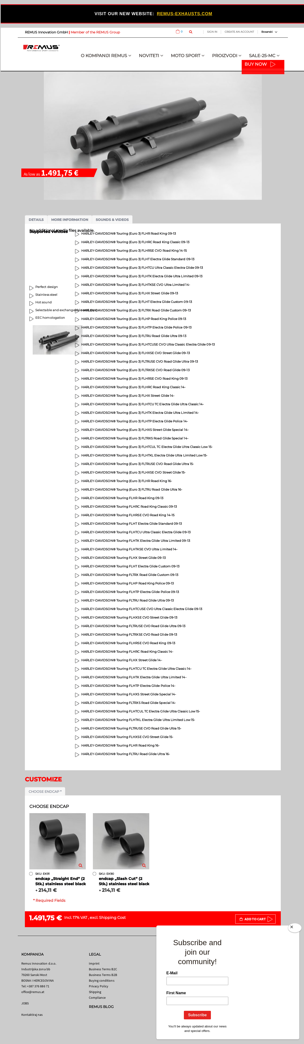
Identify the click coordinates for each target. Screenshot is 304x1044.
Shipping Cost (112, 917)
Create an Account (239, 31)
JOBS (25, 1003)
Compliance (97, 997)
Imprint (94, 963)
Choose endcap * (45, 791)
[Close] (295, 929)
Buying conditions (101, 980)
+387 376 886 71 (38, 986)
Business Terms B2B (103, 975)
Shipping (95, 992)
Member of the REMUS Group (95, 32)
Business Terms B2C (103, 969)
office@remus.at (33, 992)
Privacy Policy (99, 986)
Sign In (212, 31)
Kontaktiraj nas (32, 1014)
